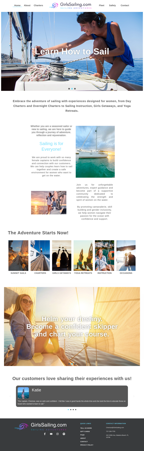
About (27, 5)
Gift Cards (85, 431)
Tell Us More (86, 428)
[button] (69, 89)
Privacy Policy (86, 445)
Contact (125, 5)
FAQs (82, 435)
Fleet (101, 5)
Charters (38, 5)
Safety (112, 5)
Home (17, 5)
